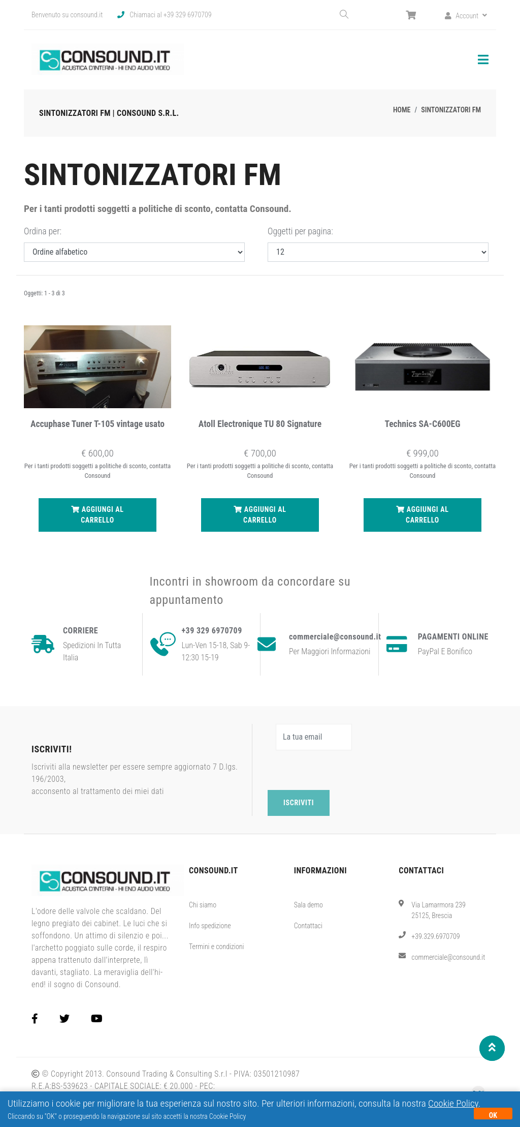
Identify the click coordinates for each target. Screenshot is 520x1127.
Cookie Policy (453, 1103)
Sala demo (308, 905)
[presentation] (345, 770)
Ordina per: (42, 231)
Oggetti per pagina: (300, 231)
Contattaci (308, 926)
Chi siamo (202, 905)
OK (493, 1115)
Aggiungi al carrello (97, 514)
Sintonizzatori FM (451, 110)
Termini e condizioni (216, 946)
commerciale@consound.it (448, 957)
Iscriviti (298, 803)
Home (402, 110)
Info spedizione (210, 926)
